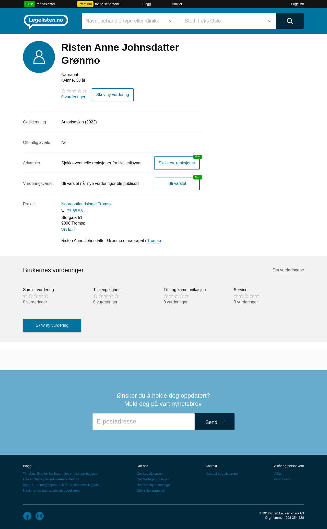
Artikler (177, 4)
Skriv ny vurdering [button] (112, 94)
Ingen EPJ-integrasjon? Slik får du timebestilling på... (62, 485)
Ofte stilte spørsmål (151, 490)
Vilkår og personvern (289, 466)
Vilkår (278, 473)
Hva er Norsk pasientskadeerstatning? (51, 479)
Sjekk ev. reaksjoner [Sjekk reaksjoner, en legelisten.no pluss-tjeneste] (177, 163)
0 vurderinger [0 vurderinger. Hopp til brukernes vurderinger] (73, 97)
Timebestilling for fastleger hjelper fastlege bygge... (60, 473)
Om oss (142, 466)
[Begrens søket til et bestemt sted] (227, 21)
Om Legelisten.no (150, 473)
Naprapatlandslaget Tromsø (86, 204)
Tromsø (154, 240)
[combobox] (128, 21)
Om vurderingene (288, 270)
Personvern (282, 479)
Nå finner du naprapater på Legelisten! (51, 490)
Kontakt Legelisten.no (222, 473)
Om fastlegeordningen (153, 479)
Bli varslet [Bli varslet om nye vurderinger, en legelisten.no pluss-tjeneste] (177, 183)
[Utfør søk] (290, 21)
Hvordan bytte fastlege (153, 485)
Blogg (146, 4)
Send (211, 422)
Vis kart (68, 230)
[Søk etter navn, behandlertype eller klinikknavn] (128, 21)
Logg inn (297, 4)
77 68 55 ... (77, 211)
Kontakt (211, 466)
